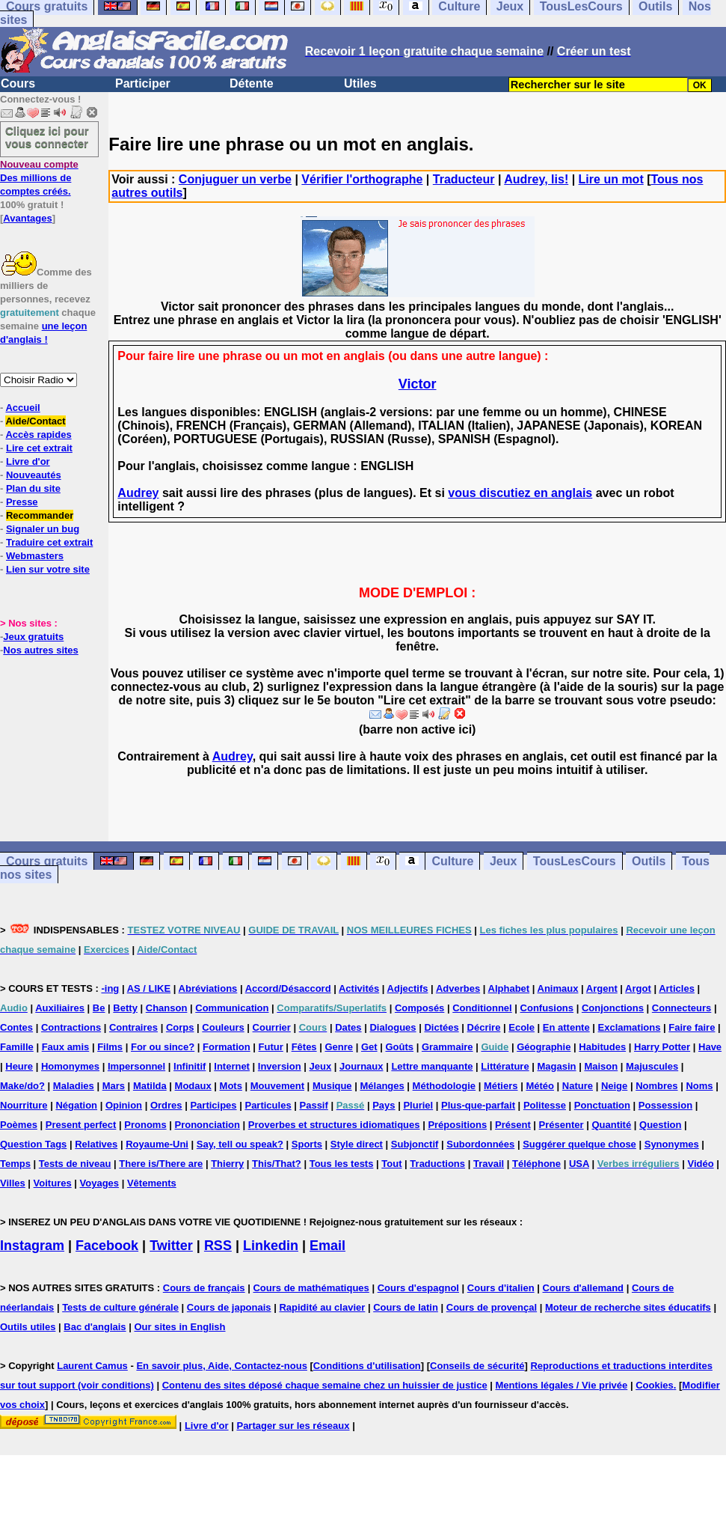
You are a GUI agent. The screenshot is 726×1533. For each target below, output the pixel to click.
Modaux (193, 1085)
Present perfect (81, 1124)
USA (579, 1163)
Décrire (484, 1027)
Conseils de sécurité (477, 1365)
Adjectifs (407, 988)
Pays (383, 1105)
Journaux (361, 1066)
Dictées (441, 1027)
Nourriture (24, 1105)
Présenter (561, 1124)
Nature (577, 1085)
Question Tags (33, 1144)
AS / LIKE (149, 988)
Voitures (53, 1183)
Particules (267, 1105)
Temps (15, 1163)
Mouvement (277, 1085)
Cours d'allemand (583, 1287)
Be (99, 1008)
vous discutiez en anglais (520, 493)
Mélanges (382, 1085)
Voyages (100, 1183)
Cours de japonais (229, 1307)
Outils (648, 861)
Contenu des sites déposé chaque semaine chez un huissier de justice (324, 1385)
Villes (12, 1183)
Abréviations (208, 988)
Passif (314, 1105)
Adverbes (458, 988)
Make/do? (22, 1085)
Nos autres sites (40, 650)
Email (327, 1245)
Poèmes (18, 1124)
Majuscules (652, 1066)
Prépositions (457, 1124)
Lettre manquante (432, 1066)
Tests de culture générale (120, 1307)
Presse (22, 502)
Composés (419, 1008)
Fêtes (304, 1046)
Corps (180, 1027)
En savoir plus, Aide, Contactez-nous (221, 1365)
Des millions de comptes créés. (39, 178)
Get (369, 1046)
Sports (307, 1144)
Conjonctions (613, 1008)
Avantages (27, 218)
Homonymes (70, 1066)
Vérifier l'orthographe (361, 179)
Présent (513, 1124)
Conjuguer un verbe (235, 179)
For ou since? (162, 1046)
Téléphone (536, 1163)
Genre (338, 1046)
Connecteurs (681, 1008)
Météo (540, 1085)
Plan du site (33, 488)
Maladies (73, 1085)
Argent (602, 988)
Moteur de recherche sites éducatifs (628, 1307)
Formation (226, 1046)
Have (710, 1046)
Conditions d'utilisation (367, 1365)
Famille (17, 1046)
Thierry (227, 1163)
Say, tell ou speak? (240, 1144)
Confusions (547, 1008)
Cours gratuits (46, 861)
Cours (18, 83)
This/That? (276, 1163)
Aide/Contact (35, 421)
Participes (213, 1105)
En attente (566, 1027)
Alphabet (509, 988)
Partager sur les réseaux (292, 1425)
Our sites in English (179, 1326)
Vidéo (700, 1163)
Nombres (656, 1085)
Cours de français (204, 1287)
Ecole (521, 1027)
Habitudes (602, 1046)
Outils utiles (27, 1326)
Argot (638, 988)
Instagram (32, 1245)
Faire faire (691, 1027)
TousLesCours (574, 861)
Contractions (71, 1027)
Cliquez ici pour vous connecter (47, 137)
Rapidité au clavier (322, 1307)
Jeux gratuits (33, 636)
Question (660, 1124)
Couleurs (223, 1027)
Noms (699, 1085)
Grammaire (447, 1046)
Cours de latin (405, 1307)
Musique (332, 1085)
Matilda (150, 1085)
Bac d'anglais (95, 1326)
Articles (677, 988)
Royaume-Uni (157, 1144)
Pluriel (418, 1105)
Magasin (557, 1066)
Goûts (399, 1046)
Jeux (503, 861)
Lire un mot (611, 179)
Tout (391, 1163)
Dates (348, 1027)
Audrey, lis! (536, 179)
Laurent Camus (92, 1365)
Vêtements (151, 1183)
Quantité (611, 1124)
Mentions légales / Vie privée (562, 1385)
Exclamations (629, 1027)
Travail (488, 1163)
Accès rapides (38, 434)
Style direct (356, 1144)
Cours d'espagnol (418, 1287)
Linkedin (270, 1245)
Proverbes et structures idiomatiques (334, 1124)
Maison (601, 1066)
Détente (252, 83)
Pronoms (145, 1124)
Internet (232, 1066)
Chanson (167, 1008)
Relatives (96, 1144)
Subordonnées (480, 1144)
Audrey (138, 493)
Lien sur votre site (48, 569)
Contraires (133, 1027)
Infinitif (189, 1066)
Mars (113, 1085)
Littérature (505, 1066)
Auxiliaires (59, 1008)
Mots (231, 1085)
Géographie (543, 1046)
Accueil (22, 407)
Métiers (501, 1085)
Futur (271, 1046)
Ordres (166, 1105)
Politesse (544, 1105)
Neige (614, 1085)
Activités (359, 988)
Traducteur (464, 179)
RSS (218, 1245)
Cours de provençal (491, 1307)
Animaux (558, 988)
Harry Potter (662, 1046)
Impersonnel (136, 1066)
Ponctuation (602, 1105)
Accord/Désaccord (288, 988)
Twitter (171, 1245)
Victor (418, 384)
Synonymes (672, 1144)
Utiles (360, 83)
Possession (665, 1105)
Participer (142, 83)
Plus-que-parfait (478, 1105)
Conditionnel (481, 1008)
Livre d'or (28, 461)
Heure (19, 1066)
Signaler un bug (42, 528)
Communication (231, 1008)
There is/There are (161, 1163)
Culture (452, 861)
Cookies (655, 1385)
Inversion (279, 1066)
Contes (16, 1027)
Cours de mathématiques (311, 1287)
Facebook (107, 1245)
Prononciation (207, 1124)
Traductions (437, 1163)
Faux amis (66, 1046)
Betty (125, 1008)
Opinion (123, 1105)
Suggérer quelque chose (579, 1144)
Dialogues (392, 1027)
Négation (76, 1105)
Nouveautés (33, 475)
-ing (110, 988)
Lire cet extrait (39, 448)
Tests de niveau (75, 1163)
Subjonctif (415, 1144)
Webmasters (35, 555)
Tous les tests (342, 1163)
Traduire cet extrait (49, 542)
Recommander (39, 515)
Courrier (272, 1027)
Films (110, 1046)
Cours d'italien (501, 1287)
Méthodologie (444, 1085)
